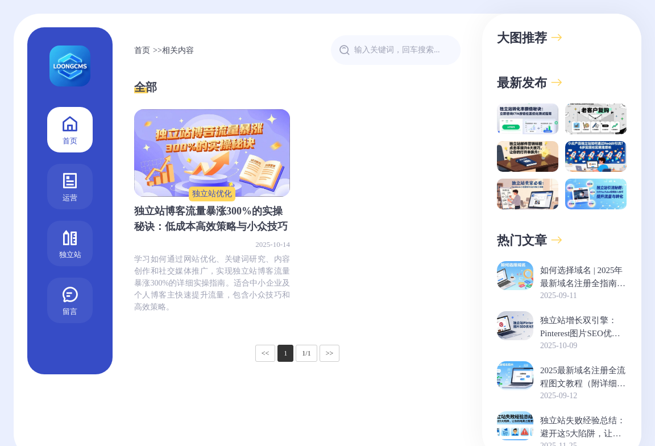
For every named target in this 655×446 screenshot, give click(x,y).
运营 (70, 186)
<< (266, 353)
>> (330, 353)
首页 (70, 129)
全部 (145, 87)
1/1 (306, 353)
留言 (70, 299)
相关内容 (178, 50)
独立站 (70, 242)
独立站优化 (212, 193)
